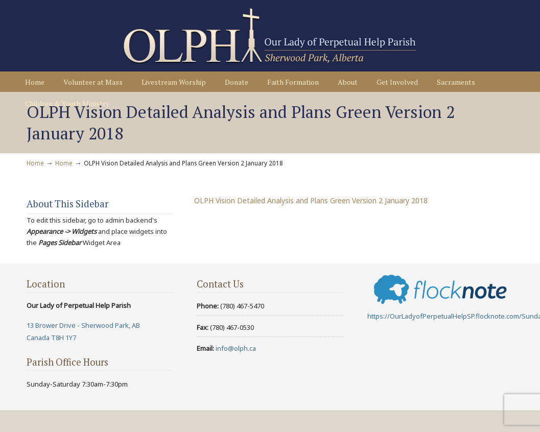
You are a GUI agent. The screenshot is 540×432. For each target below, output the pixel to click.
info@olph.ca (236, 348)
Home (35, 163)
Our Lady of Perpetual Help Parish (269, 36)
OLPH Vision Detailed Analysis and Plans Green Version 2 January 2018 (311, 200)
